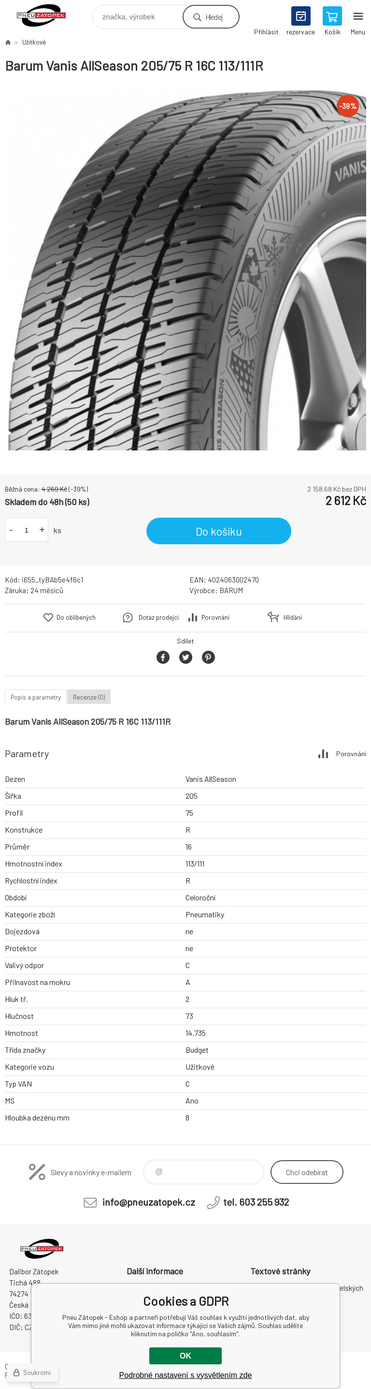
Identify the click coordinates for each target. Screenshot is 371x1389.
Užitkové (34, 42)
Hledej (214, 16)
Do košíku (219, 531)
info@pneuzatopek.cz (148, 1202)
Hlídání (293, 617)
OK (185, 1356)
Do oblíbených (76, 617)
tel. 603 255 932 (256, 1202)
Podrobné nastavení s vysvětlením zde (185, 1375)
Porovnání (215, 617)
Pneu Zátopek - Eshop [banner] (47, 14)
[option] (185, 269)
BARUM (231, 590)
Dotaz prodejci (159, 617)
